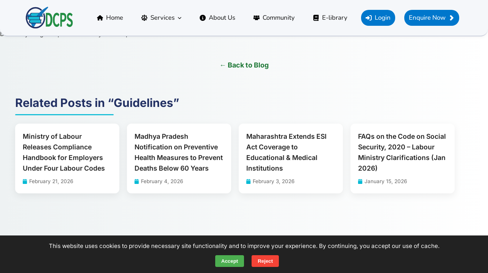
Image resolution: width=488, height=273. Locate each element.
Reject (265, 261)
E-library (330, 17)
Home (110, 17)
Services (161, 17)
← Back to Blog (244, 65)
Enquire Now (432, 17)
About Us (217, 17)
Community (274, 17)
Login (378, 17)
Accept (229, 261)
